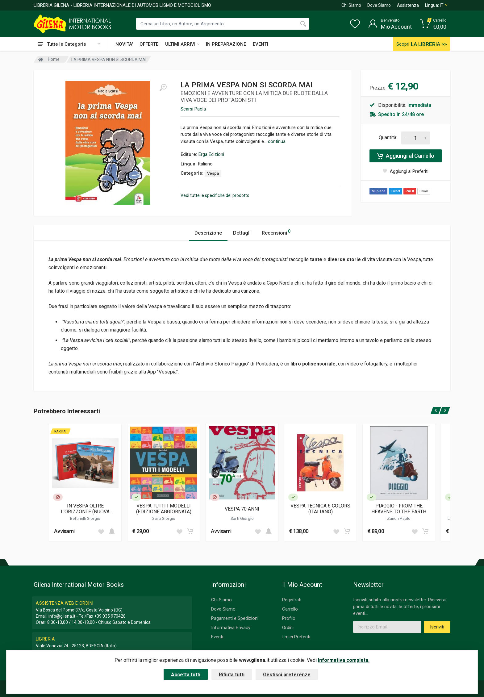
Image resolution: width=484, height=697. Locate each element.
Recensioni (276, 232)
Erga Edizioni (211, 154)
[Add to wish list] (101, 531)
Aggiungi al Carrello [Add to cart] (405, 155)
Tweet (395, 191)
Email (423, 191)
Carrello (290, 609)
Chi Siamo (351, 5)
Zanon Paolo (399, 518)
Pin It (410, 191)
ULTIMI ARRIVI (182, 44)
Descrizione (208, 233)
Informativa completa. (343, 660)
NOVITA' (124, 44)
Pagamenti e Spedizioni (234, 618)
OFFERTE (149, 44)
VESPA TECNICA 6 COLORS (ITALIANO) (320, 509)
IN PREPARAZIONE (226, 44)
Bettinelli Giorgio (85, 518)
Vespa (213, 173)
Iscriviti (437, 627)
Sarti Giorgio (163, 518)
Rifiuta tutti (231, 675)
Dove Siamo (379, 5)
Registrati (291, 600)
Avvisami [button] (64, 531)
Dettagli (242, 233)
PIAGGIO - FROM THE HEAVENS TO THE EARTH (398, 509)
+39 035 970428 (110, 616)
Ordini (288, 627)
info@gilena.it (61, 616)
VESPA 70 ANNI (242, 509)
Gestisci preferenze (287, 675)
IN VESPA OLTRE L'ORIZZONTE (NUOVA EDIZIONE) (85, 509)
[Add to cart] (111, 531)
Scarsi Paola (193, 109)
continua (277, 141)
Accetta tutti (185, 675)
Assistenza (408, 5)
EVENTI (260, 44)
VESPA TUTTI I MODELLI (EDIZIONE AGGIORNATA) (163, 509)
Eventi (217, 637)
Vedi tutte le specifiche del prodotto (215, 195)
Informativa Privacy (230, 627)
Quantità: (388, 137)
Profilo (288, 618)
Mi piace (378, 191)
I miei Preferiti (296, 637)
